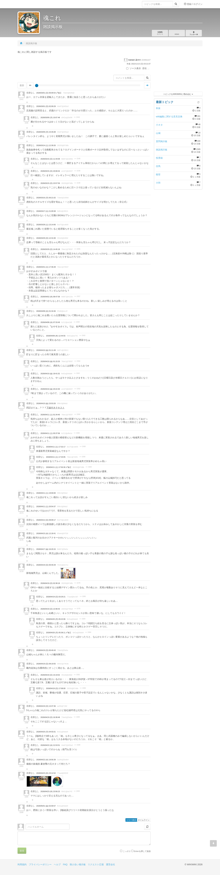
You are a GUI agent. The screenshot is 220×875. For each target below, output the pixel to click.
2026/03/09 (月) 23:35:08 (46, 132)
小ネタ (159, 124)
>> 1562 (77, 361)
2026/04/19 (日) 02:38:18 (50, 583)
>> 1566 (77, 414)
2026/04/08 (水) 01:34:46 (46, 311)
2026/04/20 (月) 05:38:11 (56, 633)
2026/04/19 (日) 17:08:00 (55, 688)
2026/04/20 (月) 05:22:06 (55, 619)
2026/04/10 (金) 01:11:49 (46, 350)
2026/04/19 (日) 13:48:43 (50, 609)
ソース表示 (133, 68)
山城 (158, 133)
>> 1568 (83, 446)
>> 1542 (77, 117)
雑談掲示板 (161, 149)
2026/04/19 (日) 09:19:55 (46, 664)
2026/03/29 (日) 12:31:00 (46, 238)
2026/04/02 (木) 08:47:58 (50, 297)
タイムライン (144, 820)
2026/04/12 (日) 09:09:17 (46, 520)
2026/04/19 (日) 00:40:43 (46, 650)
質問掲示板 (161, 141)
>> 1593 (77, 791)
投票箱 (159, 158)
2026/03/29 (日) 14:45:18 (50, 249)
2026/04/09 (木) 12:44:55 (55, 336)
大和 (158, 182)
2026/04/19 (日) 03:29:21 (55, 597)
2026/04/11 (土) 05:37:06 (50, 433)
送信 (22, 850)
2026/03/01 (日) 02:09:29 (46, 106)
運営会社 (110, 864)
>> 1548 (77, 159)
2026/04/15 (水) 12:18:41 (46, 533)
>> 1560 (82, 335)
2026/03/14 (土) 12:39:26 (46, 145)
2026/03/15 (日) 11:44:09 (50, 159)
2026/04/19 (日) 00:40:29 (46, 565)
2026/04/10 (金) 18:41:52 (50, 374)
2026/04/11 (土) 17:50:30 (56, 467)
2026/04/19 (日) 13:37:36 (46, 706)
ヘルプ (57, 864)
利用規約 (22, 864)
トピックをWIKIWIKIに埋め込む (178, 94)
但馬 (158, 166)
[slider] (36, 85)
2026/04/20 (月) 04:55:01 (46, 732)
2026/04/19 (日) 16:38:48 (50, 717)
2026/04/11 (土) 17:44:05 (55, 457)
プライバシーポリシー (40, 864)
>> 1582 (77, 675)
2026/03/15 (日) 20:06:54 (50, 171)
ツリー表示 (131, 820)
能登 (158, 174)
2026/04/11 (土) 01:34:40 (50, 415)
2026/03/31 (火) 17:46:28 (46, 267)
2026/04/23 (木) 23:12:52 (46, 773)
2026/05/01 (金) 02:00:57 (46, 806)
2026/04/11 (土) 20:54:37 (46, 506)
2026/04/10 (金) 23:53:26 (46, 403)
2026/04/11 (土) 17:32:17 (55, 447)
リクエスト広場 (96, 864)
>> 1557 (77, 296)
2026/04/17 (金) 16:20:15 (46, 549)
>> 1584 (82, 619)
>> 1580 (83, 596)
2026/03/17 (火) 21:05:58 (46, 211)
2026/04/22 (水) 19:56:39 (46, 760)
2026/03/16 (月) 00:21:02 (46, 198)
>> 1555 (77, 249)
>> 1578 (77, 583)
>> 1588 (77, 745)
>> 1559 (77, 322)
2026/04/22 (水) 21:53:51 (50, 745)
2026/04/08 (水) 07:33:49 (50, 322)
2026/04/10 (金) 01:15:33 (50, 361)
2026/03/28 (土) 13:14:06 (46, 225)
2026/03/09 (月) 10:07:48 (50, 117)
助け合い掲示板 (78, 864)
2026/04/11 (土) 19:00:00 (46, 493)
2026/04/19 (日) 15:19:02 (50, 675)
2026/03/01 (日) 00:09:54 (46, 93)
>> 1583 (77, 717)
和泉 (158, 108)
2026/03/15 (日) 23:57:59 (50, 183)
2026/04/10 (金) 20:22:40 (50, 389)
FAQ (65, 864)
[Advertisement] (178, 69)
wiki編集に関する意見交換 (169, 116)
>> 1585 (83, 688)
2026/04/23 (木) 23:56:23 (50, 791)
